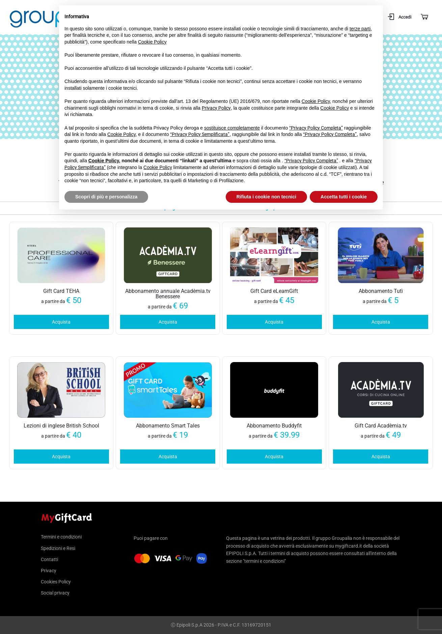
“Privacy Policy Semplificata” (199, 134)
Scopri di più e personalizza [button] (106, 196)
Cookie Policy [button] (152, 42)
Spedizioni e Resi (58, 548)
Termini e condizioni (61, 537)
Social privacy (55, 593)
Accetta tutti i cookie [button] (344, 196)
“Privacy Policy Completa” (316, 128)
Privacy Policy (216, 108)
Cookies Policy (56, 581)
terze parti (360, 28)
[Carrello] (424, 17)
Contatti (49, 559)
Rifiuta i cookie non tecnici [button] (266, 196)
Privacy (48, 570)
